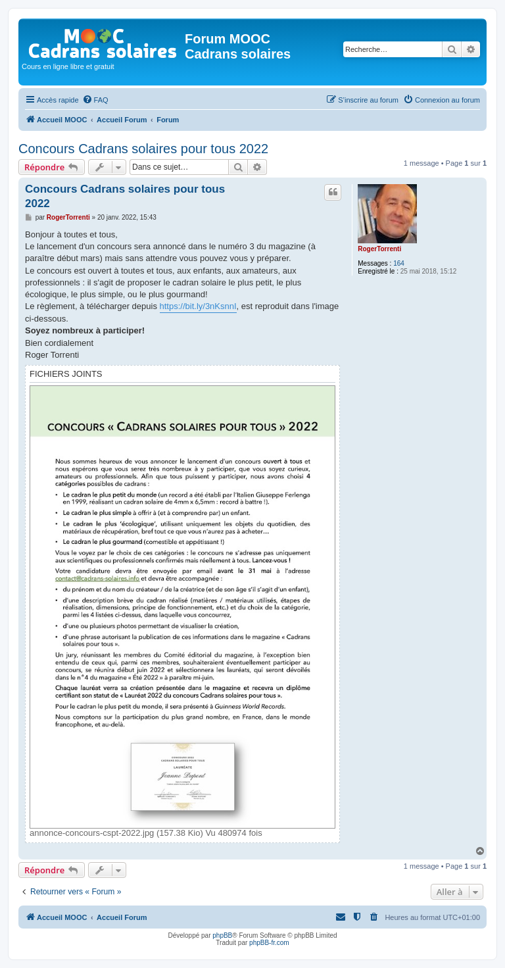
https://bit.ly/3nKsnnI (198, 306)
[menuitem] (95, 100)
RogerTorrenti (379, 249)
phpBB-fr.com (269, 942)
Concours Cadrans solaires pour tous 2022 (143, 148)
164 (398, 263)
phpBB (222, 935)
